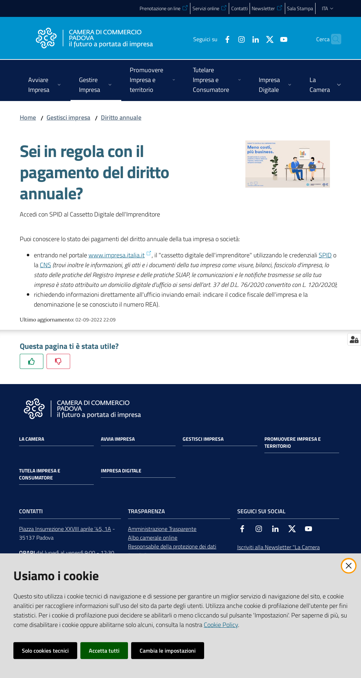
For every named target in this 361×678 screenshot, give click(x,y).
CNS (45, 265)
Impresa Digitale (121, 470)
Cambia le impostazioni (168, 650)
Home (28, 117)
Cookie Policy (221, 624)
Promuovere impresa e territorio (292, 442)
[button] (332, 39)
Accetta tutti (104, 650)
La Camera (31, 438)
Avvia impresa (118, 438)
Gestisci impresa (68, 117)
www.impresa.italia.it (120, 255)
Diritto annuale (121, 117)
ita (328, 8)
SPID (325, 255)
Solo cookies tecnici (45, 650)
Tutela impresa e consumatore (39, 474)
